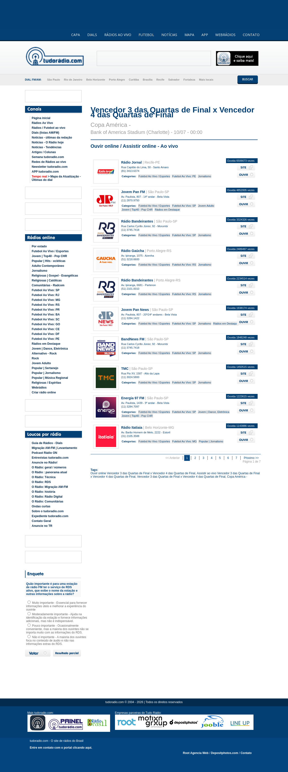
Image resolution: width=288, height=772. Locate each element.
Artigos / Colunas (44, 152)
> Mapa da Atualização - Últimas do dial (56, 178)
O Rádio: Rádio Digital (47, 496)
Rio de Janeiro (73, 79)
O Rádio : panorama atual (49, 472)
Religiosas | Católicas (47, 280)
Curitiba (134, 79)
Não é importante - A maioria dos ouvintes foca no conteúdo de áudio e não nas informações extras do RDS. (56, 640)
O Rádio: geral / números (49, 467)
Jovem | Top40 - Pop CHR (49, 256)
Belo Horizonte (95, 79)
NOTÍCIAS (169, 34)
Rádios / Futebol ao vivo (48, 128)
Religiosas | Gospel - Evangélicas (55, 275)
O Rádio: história (43, 491)
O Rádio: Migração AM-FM (50, 487)
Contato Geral (41, 521)
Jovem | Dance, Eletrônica (50, 348)
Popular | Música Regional (50, 378)
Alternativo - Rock (44, 353)
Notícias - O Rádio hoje (48, 142)
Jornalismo (39, 270)
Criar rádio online (44, 392)
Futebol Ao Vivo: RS (46, 305)
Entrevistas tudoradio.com (50, 457)
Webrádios (39, 387)
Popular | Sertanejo (45, 368)
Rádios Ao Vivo (42, 123)
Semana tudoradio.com (48, 157)
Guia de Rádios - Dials (47, 443)
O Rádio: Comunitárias (47, 501)
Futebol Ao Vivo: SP (46, 290)
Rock (35, 358)
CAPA (75, 34)
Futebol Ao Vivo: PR (46, 309)
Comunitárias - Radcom (48, 285)
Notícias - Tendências (46, 147)
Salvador (173, 79)
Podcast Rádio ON (44, 453)
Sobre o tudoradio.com (48, 511)
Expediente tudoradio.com (50, 516)
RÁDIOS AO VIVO (117, 34)
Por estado (39, 246)
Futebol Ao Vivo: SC (46, 319)
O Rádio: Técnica (44, 477)
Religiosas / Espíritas (46, 382)
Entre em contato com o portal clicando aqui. (61, 747)
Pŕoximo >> (251, 458)
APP (204, 34)
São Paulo (53, 79)
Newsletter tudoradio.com (50, 166)
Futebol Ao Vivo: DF (46, 334)
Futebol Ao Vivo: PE (46, 339)
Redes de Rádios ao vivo (49, 162)
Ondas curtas (41, 506)
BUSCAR (247, 79)
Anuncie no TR (42, 526)
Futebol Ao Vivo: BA (46, 314)
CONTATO (251, 34)
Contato (246, 753)
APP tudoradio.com (45, 171)
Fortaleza (189, 79)
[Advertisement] (154, 58)
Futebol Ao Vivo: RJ (45, 295)
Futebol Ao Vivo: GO (46, 324)
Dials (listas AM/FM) (45, 132)
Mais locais (206, 79)
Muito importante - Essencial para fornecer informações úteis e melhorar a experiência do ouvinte (56, 606)
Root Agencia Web (196, 753)
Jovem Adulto (41, 363)
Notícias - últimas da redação (52, 137)
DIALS (92, 34)
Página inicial (41, 118)
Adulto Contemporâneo (48, 266)
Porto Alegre (117, 79)
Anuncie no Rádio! (45, 462)
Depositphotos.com (224, 753)
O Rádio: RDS (41, 482)
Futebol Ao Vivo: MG (46, 300)
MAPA (189, 34)
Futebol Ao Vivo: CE (46, 329)
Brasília (148, 79)
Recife (160, 79)
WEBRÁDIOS (225, 34)
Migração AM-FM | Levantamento (54, 448)
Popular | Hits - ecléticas (49, 261)
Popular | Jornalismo (46, 373)
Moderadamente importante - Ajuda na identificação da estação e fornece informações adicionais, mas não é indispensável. (56, 618)
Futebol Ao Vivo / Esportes (50, 251)
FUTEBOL (146, 34)
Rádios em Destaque (46, 343)
